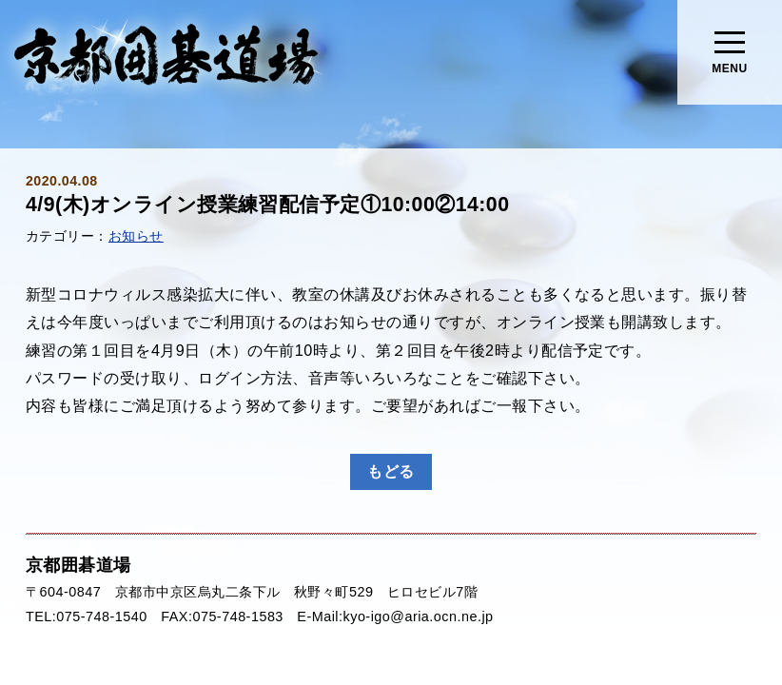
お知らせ (136, 236)
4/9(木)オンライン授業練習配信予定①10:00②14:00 (267, 204)
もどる (390, 471)
